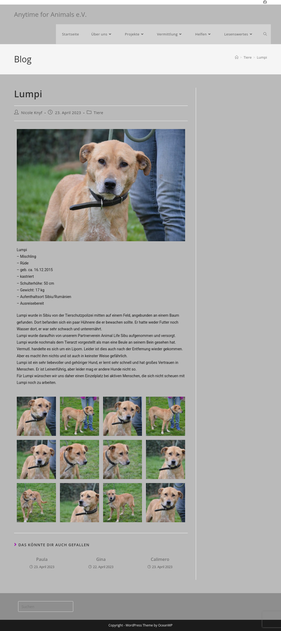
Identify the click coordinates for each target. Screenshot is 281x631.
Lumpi (262, 57)
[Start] (236, 57)
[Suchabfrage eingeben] (45, 606)
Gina (101, 559)
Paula (42, 559)
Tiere (98, 112)
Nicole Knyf (31, 112)
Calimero (160, 559)
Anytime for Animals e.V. (50, 14)
